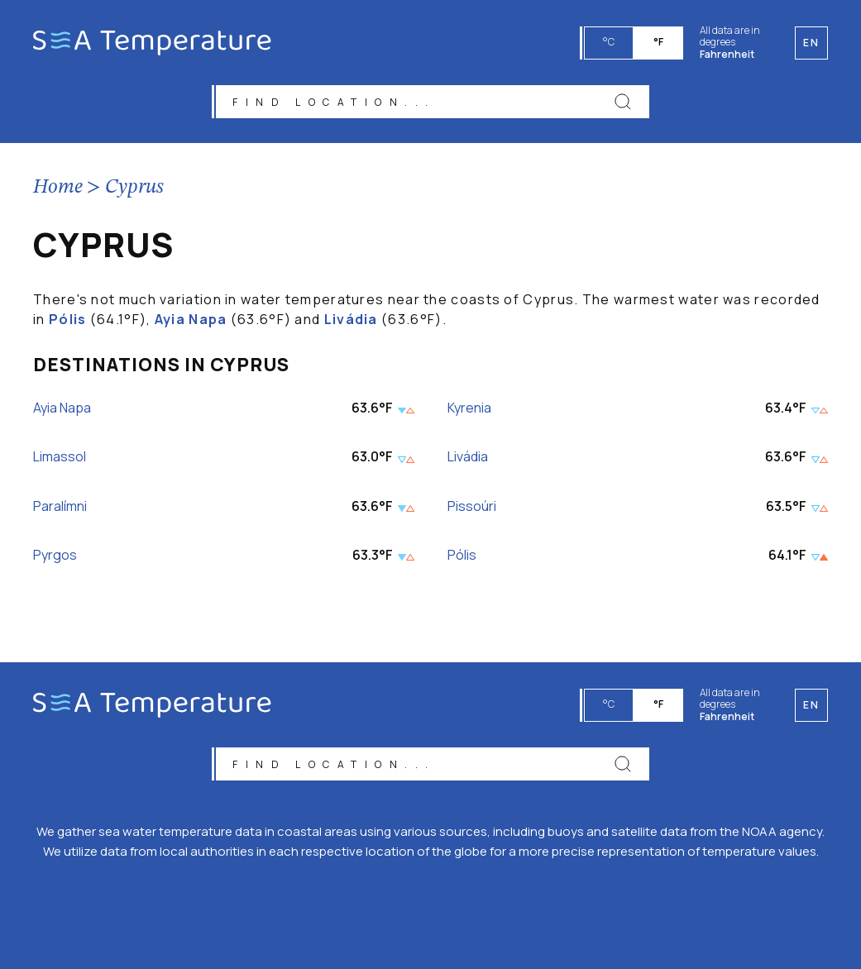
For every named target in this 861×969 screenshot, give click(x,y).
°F (658, 42)
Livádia (351, 319)
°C (609, 42)
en (811, 705)
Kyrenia (469, 408)
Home (58, 188)
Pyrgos (55, 555)
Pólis (68, 319)
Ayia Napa (191, 319)
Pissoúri (471, 506)
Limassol (59, 457)
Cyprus (134, 188)
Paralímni (60, 506)
